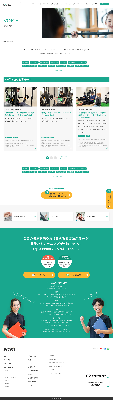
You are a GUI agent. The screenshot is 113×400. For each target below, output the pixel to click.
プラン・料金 (32, 356)
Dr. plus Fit (58, 398)
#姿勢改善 (70, 66)
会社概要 (51, 370)
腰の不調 (7, 383)
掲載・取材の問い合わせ (55, 366)
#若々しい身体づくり (82, 66)
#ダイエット (34, 62)
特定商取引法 (52, 359)
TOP (5, 41)
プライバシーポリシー (55, 373)
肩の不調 (7, 380)
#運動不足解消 (61, 66)
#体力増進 (63, 62)
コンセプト (7, 360)
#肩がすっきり (32, 66)
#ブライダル (42, 66)
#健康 (24, 66)
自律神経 (7, 386)
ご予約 (30, 385)
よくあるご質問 (33, 378)
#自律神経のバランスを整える (77, 62)
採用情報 (51, 356)
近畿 (31, 363)
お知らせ (31, 374)
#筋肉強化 (25, 62)
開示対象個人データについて (56, 363)
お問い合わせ (104, 3)
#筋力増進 (51, 66)
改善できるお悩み (55, 4)
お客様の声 (31, 367)
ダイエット (8, 370)
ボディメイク (8, 374)
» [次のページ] (61, 157)
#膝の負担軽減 (44, 62)
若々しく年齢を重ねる (10, 377)
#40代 (15, 137)
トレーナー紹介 (33, 370)
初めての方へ (7, 363)
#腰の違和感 (54, 62)
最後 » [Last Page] (65, 157)
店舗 (29, 360)
